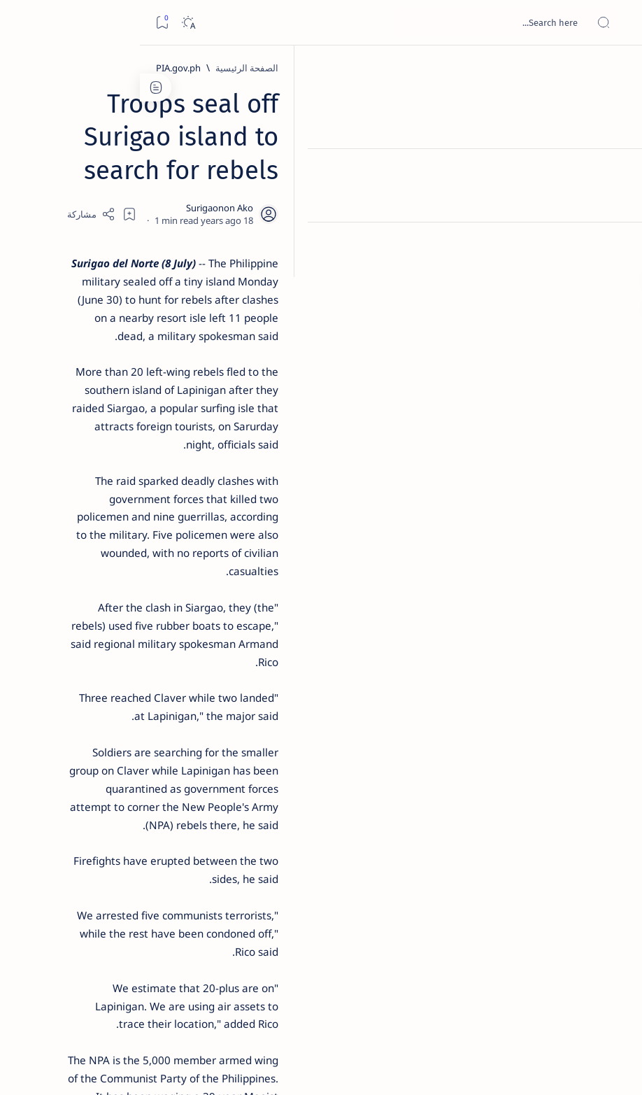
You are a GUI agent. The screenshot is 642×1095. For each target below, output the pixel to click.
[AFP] (59, 774)
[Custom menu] (616, 245)
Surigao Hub (511, 1067)
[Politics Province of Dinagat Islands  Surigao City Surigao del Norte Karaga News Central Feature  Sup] (153, 669)
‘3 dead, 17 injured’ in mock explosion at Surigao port (105, 582)
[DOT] (105, 464)
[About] (616, 171)
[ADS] (153, 774)
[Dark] (48, 22)
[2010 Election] (59, 669)
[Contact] (616, 199)
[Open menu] (616, 22)
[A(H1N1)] (153, 704)
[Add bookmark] (287, 178)
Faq (56, 853)
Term (186, 853)
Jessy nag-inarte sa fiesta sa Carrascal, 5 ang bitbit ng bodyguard (102, 329)
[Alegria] (105, 372)
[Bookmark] (22, 22)
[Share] (249, 178)
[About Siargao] (59, 704)
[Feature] (112, 211)
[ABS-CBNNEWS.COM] (153, 739)
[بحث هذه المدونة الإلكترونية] (366, 22)
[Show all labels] (164, 807)
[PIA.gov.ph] (474, 68)
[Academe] (59, 739)
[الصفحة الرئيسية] (616, 70)
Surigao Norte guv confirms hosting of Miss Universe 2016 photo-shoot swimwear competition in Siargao (98, 505)
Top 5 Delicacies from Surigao (98, 229)
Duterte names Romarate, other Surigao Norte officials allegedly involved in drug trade (101, 414)
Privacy (92, 853)
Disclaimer (141, 853)
